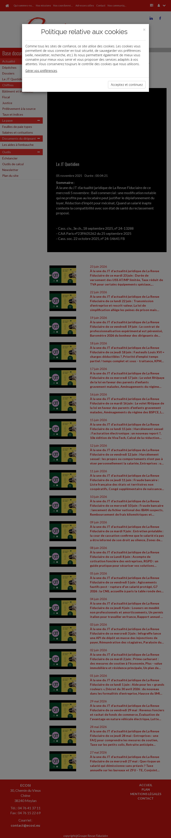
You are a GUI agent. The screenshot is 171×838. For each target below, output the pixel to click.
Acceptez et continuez (127, 84)
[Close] (144, 29)
